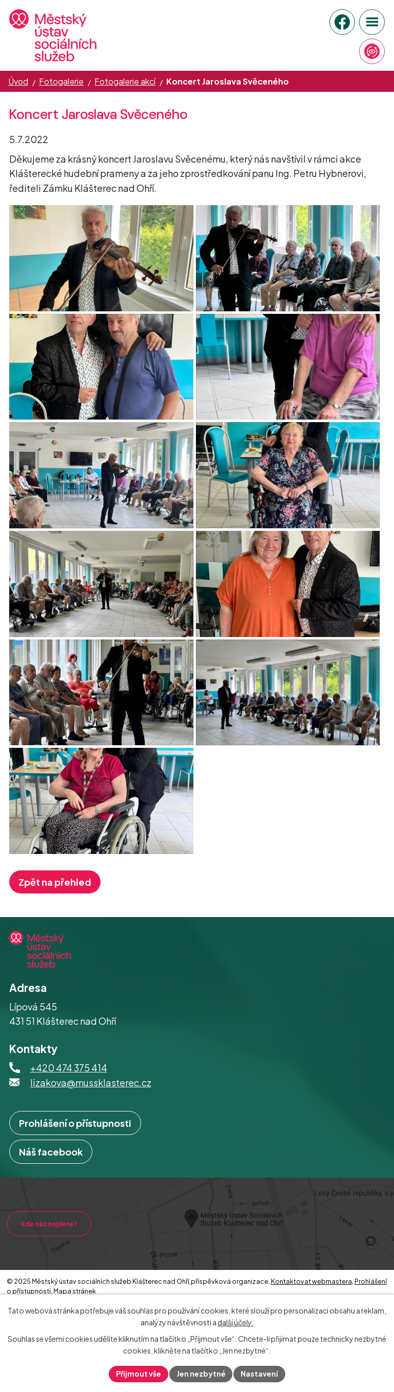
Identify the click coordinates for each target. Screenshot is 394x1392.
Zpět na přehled (54, 923)
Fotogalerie (61, 81)
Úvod (18, 81)
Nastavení (260, 1373)
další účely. (235, 1322)
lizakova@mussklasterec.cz (90, 1123)
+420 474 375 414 (68, 1109)
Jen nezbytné (201, 1373)
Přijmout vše (138, 1373)
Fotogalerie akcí (124, 81)
